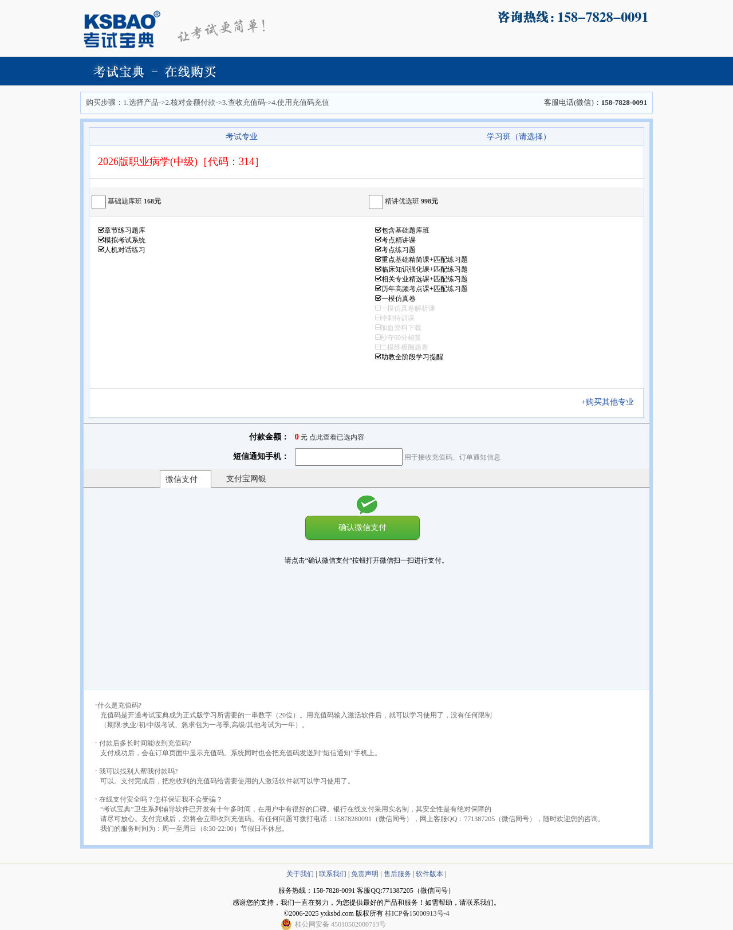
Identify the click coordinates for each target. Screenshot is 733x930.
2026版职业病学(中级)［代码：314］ (181, 161)
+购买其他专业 (611, 402)
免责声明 (365, 874)
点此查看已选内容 (336, 437)
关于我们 (300, 874)
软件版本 (429, 874)
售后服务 (397, 874)
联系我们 (332, 874)
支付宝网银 (246, 478)
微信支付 (181, 479)
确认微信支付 (362, 527)
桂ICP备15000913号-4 (417, 913)
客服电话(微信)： (595, 102)
